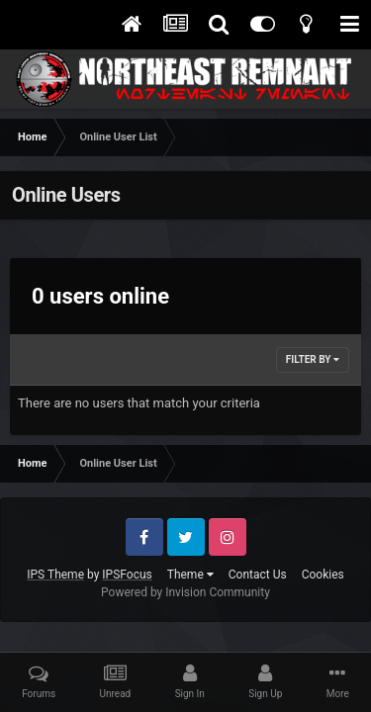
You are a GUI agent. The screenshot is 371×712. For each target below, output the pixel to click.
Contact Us (258, 574)
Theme (190, 574)
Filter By (312, 359)
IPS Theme (55, 574)
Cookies (323, 574)
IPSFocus (126, 574)
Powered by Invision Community (185, 592)
